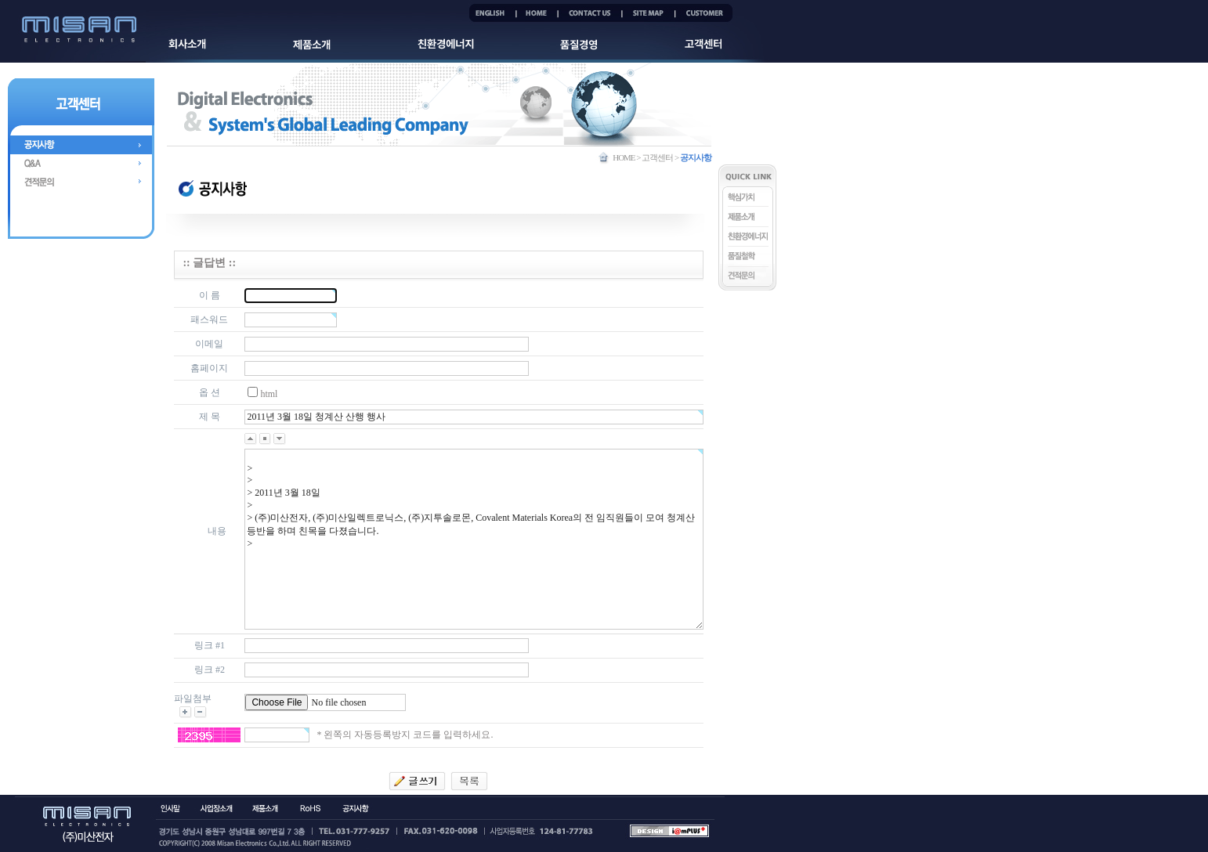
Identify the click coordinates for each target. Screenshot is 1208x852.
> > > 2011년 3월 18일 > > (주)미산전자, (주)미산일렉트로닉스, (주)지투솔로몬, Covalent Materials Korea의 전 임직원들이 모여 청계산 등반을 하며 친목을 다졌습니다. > (473, 539)
